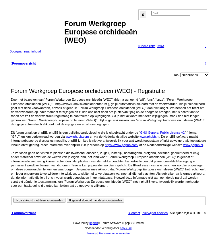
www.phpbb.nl (149, 136)
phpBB (93, 223)
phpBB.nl (126, 228)
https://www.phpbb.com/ (121, 145)
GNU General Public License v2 (162, 132)
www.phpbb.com (77, 136)
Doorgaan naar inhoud (25, 51)
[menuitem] (160, 46)
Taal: (177, 75)
